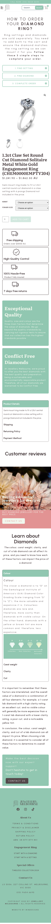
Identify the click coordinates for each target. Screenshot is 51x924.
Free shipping (15, 241)
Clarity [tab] (7, 672)
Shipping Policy (25, 833)
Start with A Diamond (25, 854)
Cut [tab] (5, 679)
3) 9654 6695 (32, 2)
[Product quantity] (5, 220)
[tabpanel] (25, 620)
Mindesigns (32, 911)
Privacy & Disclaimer (25, 829)
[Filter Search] (32, 7)
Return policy (25, 837)
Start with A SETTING (25, 859)
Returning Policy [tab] (12, 432)
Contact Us (25, 879)
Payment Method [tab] (12, 439)
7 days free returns (15, 292)
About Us (25, 818)
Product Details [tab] (12, 405)
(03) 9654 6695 (26, 894)
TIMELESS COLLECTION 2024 (25, 872)
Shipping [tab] (8, 425)
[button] (2, 7)
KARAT (5, 203)
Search (39, 8)
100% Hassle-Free (14, 274)
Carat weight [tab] (10, 665)
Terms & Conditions (25, 825)
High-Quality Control (16, 260)
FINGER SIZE (7, 208)
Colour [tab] (7, 574)
